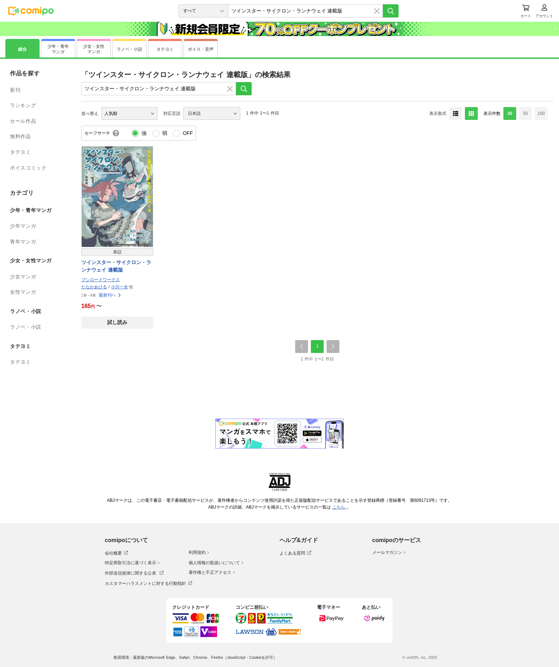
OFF (188, 133)
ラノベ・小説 (25, 327)
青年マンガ (23, 241)
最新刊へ (110, 295)
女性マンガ (23, 292)
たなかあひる (94, 286)
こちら (339, 507)
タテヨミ (20, 152)
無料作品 (20, 136)
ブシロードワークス (100, 279)
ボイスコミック (28, 168)
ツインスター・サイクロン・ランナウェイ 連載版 (116, 266)
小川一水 (119, 286)
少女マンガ (23, 276)
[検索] (391, 10)
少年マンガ (23, 226)
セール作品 (23, 121)
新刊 (15, 90)
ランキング (23, 105)
